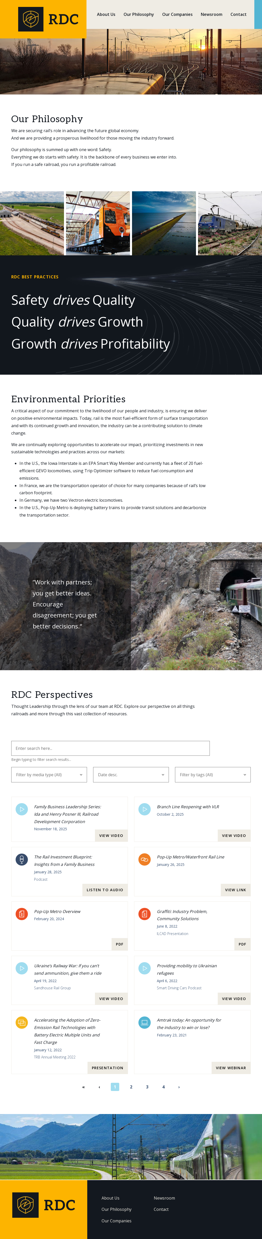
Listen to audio (105, 890)
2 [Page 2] (131, 1087)
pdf (119, 944)
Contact (239, 14)
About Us (106, 14)
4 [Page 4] (163, 1087)
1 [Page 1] (115, 1087)
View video (111, 835)
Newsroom (211, 14)
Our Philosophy (139, 14)
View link (235, 890)
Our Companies (177, 14)
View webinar (231, 1068)
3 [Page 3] (147, 1087)
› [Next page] (179, 1087)
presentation (107, 1068)
